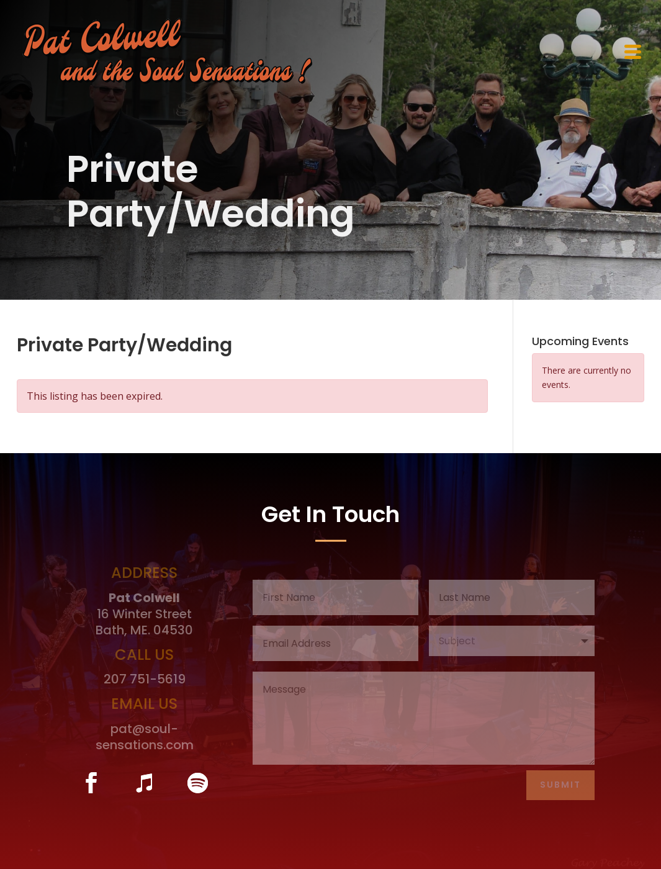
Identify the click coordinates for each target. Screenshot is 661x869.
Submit (560, 784)
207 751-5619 (145, 679)
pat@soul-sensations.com (145, 737)
